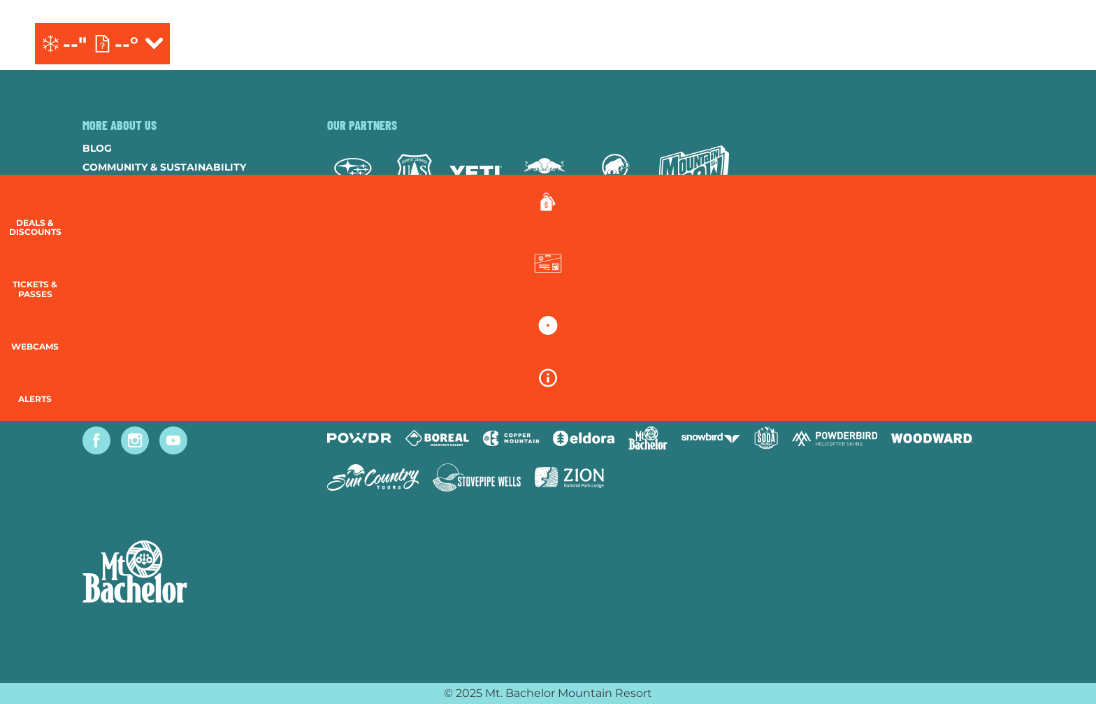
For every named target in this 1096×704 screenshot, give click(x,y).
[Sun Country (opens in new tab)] (373, 477)
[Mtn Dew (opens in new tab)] (694, 172)
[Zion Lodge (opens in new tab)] (569, 477)
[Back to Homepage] (187, 573)
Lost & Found (121, 356)
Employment (118, 205)
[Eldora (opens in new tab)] (583, 438)
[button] (1061, 284)
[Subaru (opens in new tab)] (353, 173)
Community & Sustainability (164, 167)
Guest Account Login (144, 337)
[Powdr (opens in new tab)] (359, 438)
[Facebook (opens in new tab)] (96, 440)
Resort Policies (128, 242)
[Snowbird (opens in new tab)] (711, 438)
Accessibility (120, 299)
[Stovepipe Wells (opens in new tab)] (477, 477)
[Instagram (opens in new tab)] (135, 440)
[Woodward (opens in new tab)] (932, 438)
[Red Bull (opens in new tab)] (545, 172)
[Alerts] (1061, 405)
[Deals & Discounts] (1061, 217)
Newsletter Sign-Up (140, 318)
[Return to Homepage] (548, 43)
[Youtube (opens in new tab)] (173, 440)
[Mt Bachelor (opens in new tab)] (647, 438)
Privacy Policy (125, 261)
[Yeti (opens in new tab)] (475, 173)
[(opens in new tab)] (995, 43)
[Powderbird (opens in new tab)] (834, 438)
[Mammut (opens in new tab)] (615, 173)
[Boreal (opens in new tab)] (437, 438)
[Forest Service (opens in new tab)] (414, 172)
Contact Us (116, 186)
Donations (114, 223)
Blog (97, 148)
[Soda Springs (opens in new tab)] (766, 438)
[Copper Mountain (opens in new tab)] (511, 438)
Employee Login (127, 280)
